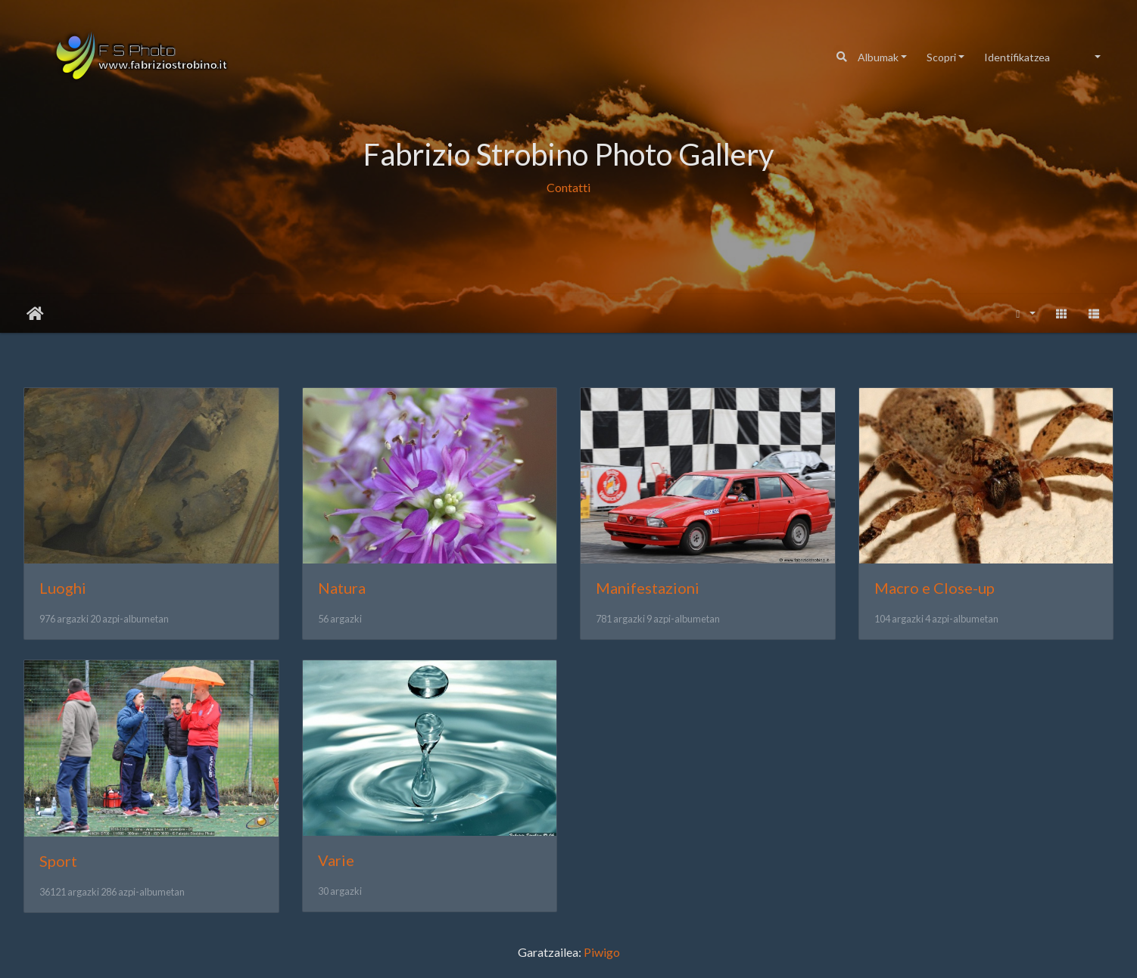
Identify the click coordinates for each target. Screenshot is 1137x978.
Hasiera (35, 314)
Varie (336, 860)
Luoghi (62, 588)
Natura (342, 588)
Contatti (568, 187)
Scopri (941, 57)
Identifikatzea (1017, 57)
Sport (58, 861)
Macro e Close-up (934, 588)
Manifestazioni (647, 588)
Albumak (878, 57)
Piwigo (602, 952)
